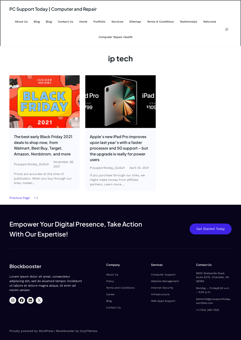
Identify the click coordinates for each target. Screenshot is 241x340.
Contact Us (65, 21)
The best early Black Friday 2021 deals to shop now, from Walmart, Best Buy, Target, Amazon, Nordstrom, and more (43, 145)
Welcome (209, 21)
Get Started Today (210, 229)
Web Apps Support (157, 301)
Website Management (159, 281)
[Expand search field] (227, 29)
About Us (21, 21)
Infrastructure (154, 294)
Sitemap (135, 21)
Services (117, 21)
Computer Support (157, 274)
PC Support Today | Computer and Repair (53, 9)
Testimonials (188, 21)
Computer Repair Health (116, 37)
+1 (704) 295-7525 (204, 306)
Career (101, 294)
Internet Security (156, 288)
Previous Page (19, 198)
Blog (37, 21)
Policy (100, 281)
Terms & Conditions (160, 21)
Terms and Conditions (111, 288)
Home (83, 21)
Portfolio (99, 21)
